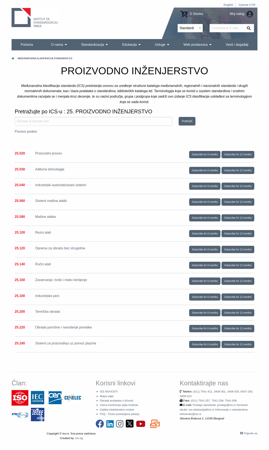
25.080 (20, 216)
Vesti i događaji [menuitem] (237, 44)
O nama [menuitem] (57, 44)
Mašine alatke (45, 216)
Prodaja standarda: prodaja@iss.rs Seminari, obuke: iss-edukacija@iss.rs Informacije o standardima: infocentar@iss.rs (214, 409)
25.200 (20, 311)
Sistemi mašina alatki (51, 201)
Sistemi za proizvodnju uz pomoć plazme (65, 343)
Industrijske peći (47, 296)
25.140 (20, 264)
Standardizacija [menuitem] (92, 44)
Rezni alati (43, 232)
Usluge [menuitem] (160, 44)
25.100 (20, 232)
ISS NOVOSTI (109, 391)
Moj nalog (241, 14)
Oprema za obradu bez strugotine (60, 248)
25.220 (20, 327)
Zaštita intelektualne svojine (117, 409)
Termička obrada (47, 311)
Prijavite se (250, 433)
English (228, 5)
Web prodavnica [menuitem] (195, 44)
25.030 (20, 169)
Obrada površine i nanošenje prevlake (63, 327)
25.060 (20, 201)
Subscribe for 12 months (238, 154)
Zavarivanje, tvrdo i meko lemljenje (61, 280)
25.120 (20, 248)
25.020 (20, 153)
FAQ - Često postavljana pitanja (119, 414)
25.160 (20, 280)
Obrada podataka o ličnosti (116, 400)
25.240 (20, 343)
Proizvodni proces (48, 153)
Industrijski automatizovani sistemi (60, 185)
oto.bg (79, 438)
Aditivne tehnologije (49, 169)
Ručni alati (43, 264)
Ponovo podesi (26, 131)
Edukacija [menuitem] (129, 44)
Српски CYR (247, 5)
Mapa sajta (106, 396)
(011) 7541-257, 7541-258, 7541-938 (214, 400)
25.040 (20, 185)
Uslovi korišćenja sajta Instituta (119, 405)
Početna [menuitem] (27, 44)
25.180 (20, 296)
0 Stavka (191, 14)
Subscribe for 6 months (205, 154)
